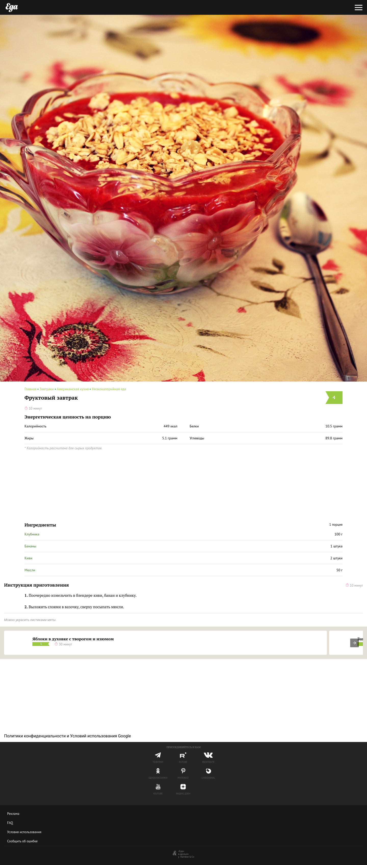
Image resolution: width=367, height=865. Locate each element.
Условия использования (24, 832)
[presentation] (354, 643)
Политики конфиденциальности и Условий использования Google (67, 736)
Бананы (30, 546)
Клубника (31, 534)
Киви (28, 558)
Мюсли (29, 570)
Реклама (13, 814)
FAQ (10, 823)
